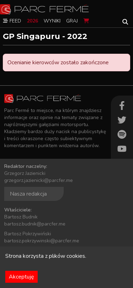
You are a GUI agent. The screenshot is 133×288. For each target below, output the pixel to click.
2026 (32, 21)
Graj (72, 21)
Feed (12, 21)
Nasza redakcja (28, 194)
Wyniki (52, 21)
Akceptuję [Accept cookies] (21, 277)
